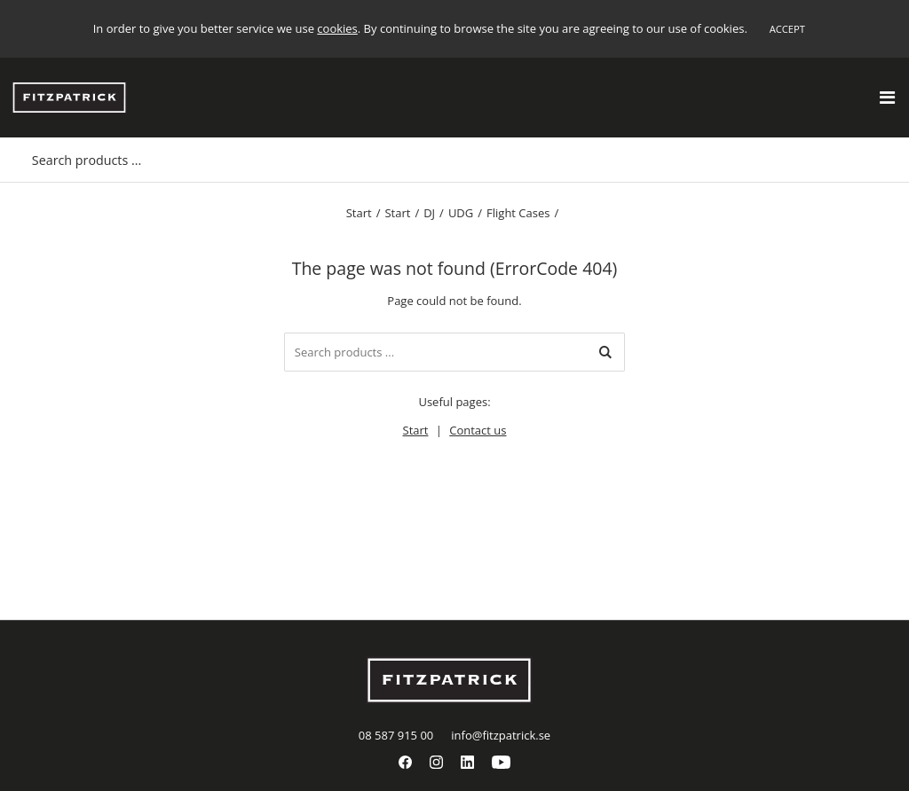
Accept (787, 28)
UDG (460, 213)
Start (359, 213)
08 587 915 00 (396, 735)
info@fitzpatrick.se (500, 735)
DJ (429, 213)
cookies (337, 28)
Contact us (477, 430)
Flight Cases (517, 213)
